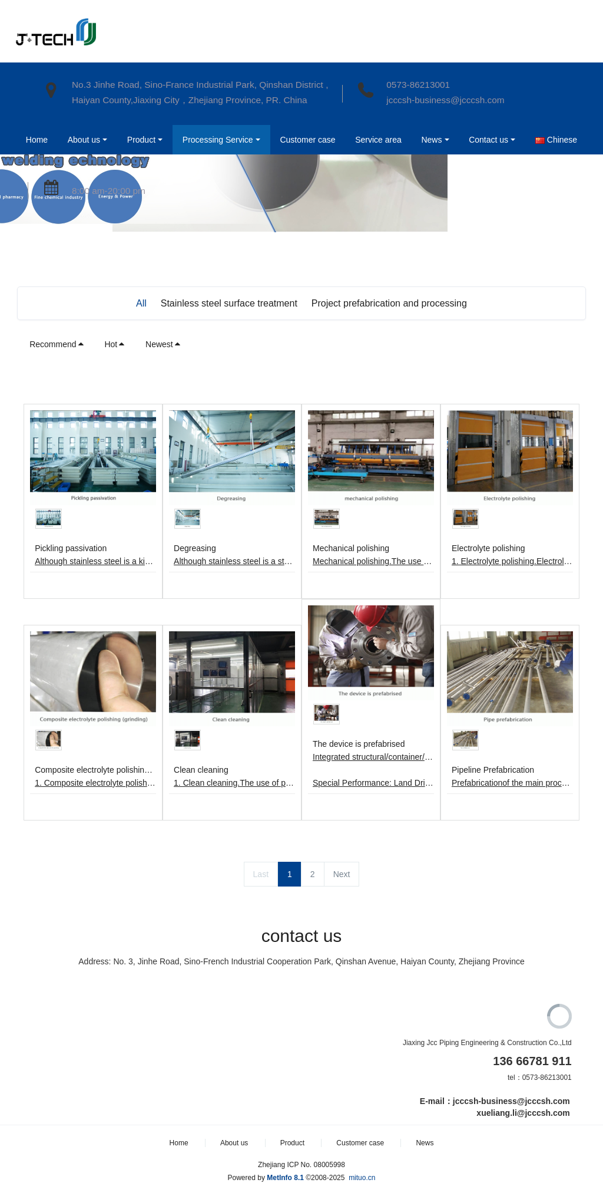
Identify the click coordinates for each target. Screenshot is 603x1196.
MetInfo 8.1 (285, 1178)
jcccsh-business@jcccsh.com (445, 100)
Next (341, 874)
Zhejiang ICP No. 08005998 (301, 1165)
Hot (114, 344)
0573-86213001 (418, 85)
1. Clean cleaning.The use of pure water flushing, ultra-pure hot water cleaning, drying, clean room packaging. (234, 783)
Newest (163, 344)
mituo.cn (362, 1178)
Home (36, 139)
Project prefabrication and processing (389, 303)
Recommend (56, 344)
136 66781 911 (532, 1061)
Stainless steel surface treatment (229, 303)
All (141, 303)
